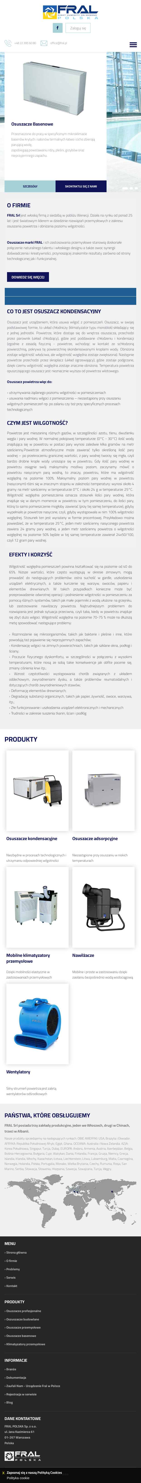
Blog (9, 1402)
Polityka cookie (18, 1478)
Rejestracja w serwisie (21, 1394)
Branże (11, 1369)
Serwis (11, 1277)
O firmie (11, 1261)
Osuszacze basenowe (21, 1336)
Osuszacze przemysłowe (23, 1327)
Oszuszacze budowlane (22, 1319)
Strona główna (16, 1252)
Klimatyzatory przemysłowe (25, 1344)
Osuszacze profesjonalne (23, 1311)
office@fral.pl (58, 43)
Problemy (13, 1269)
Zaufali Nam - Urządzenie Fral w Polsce (33, 1386)
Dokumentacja (16, 1377)
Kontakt (11, 1286)
